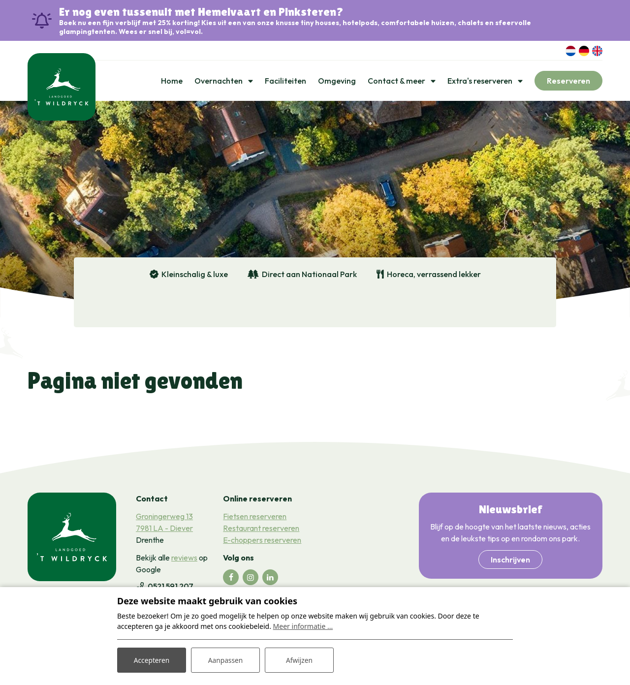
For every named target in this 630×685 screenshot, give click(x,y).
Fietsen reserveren (254, 517)
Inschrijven (510, 560)
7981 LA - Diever (164, 529)
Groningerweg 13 (164, 517)
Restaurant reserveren (261, 529)
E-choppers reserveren (262, 541)
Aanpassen (225, 659)
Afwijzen (299, 659)
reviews (184, 558)
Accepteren (151, 659)
